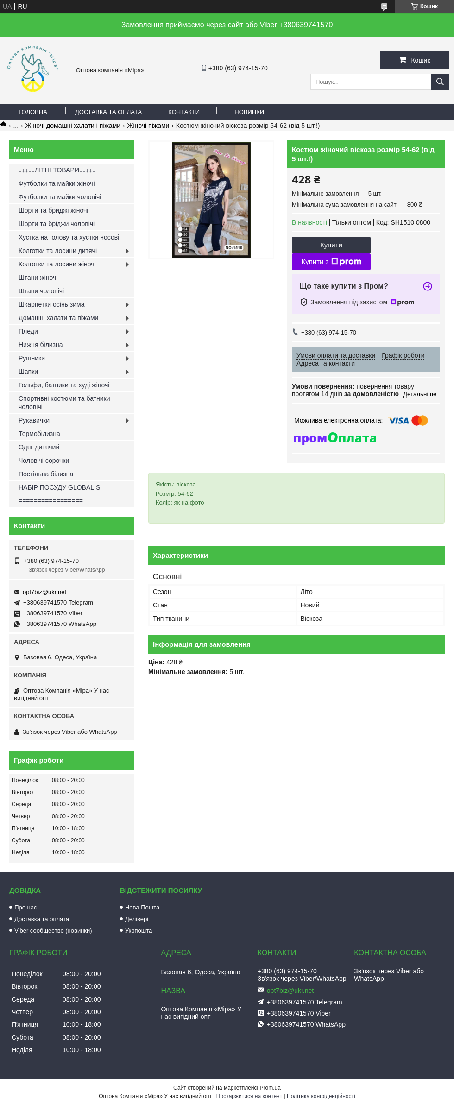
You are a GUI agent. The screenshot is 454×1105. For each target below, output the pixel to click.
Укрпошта (138, 930)
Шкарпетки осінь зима (51, 304)
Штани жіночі (38, 277)
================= (51, 501)
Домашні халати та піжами (58, 318)
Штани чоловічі (41, 291)
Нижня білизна (41, 344)
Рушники (32, 358)
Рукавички (34, 420)
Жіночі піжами (148, 125)
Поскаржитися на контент (249, 1096)
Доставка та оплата (108, 111)
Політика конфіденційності (321, 1096)
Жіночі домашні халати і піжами (73, 125)
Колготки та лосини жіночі (57, 264)
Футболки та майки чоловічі (60, 197)
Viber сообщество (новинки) (53, 930)
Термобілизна (39, 433)
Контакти (184, 111)
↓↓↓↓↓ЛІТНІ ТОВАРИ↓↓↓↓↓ (57, 170)
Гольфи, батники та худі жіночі (64, 385)
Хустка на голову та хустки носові (69, 237)
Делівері (136, 919)
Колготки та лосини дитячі (58, 250)
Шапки (28, 371)
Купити (331, 245)
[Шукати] (440, 82)
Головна (33, 111)
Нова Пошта (142, 907)
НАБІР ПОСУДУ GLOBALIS (59, 487)
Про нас (25, 907)
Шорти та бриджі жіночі (53, 210)
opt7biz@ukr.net (44, 591)
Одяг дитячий (39, 447)
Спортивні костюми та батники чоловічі (64, 402)
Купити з (331, 262)
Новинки (249, 111)
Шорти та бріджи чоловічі (57, 223)
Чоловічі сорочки (44, 460)
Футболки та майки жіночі (57, 183)
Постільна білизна (46, 474)
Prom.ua (270, 1088)
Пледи (28, 331)
